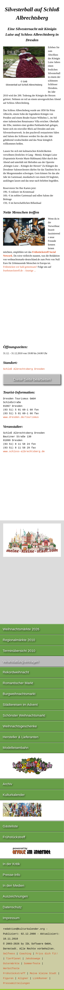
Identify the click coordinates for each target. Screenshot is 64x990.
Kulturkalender (14, 795)
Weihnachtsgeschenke (20, 726)
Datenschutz (12, 907)
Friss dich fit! (47, 953)
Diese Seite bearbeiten (32, 379)
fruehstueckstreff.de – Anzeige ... (19, 270)
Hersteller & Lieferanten (20, 737)
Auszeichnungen (15, 896)
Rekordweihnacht (16, 672)
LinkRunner (40, 978)
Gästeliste (10, 826)
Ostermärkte (11, 963)
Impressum (11, 918)
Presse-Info (11, 875)
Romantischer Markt (18, 683)
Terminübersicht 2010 (19, 651)
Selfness (9, 953)
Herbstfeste (11, 968)
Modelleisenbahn (15, 748)
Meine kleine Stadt (43, 973)
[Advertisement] (32, 307)
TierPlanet (13, 958)
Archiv (7, 784)
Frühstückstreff (14, 837)
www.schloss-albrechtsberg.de (24, 451)
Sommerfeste (32, 963)
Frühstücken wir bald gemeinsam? (20, 267)
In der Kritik (11, 864)
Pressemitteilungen (16, 983)
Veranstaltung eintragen (21, 661)
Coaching (25, 953)
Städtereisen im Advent (20, 705)
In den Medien (13, 885)
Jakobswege (32, 958)
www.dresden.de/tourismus (21, 417)
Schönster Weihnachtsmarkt (24, 715)
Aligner (23, 978)
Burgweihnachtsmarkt (19, 694)
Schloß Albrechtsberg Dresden (24, 369)
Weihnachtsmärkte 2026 (21, 629)
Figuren (8, 978)
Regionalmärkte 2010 (19, 640)
